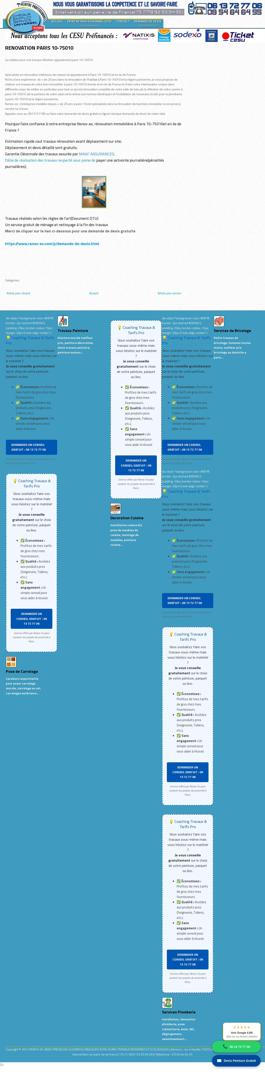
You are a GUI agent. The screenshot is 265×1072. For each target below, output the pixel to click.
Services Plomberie (179, 1012)
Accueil (93, 293)
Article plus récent (18, 293)
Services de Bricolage (232, 330)
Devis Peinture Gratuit (236, 1061)
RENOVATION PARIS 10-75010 (39, 48)
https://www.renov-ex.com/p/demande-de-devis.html (52, 244)
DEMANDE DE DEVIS (147, 23)
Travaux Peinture (73, 330)
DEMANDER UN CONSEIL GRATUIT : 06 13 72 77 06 (28, 447)
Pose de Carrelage (22, 671)
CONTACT (123, 21)
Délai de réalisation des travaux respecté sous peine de (50, 160)
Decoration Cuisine (127, 518)
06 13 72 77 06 (236, 1046)
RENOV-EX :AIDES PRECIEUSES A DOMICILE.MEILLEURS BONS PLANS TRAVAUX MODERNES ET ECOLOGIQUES (99, 1049)
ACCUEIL (57, 21)
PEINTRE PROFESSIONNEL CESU (89, 23)
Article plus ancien (169, 293)
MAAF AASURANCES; (96, 154)
